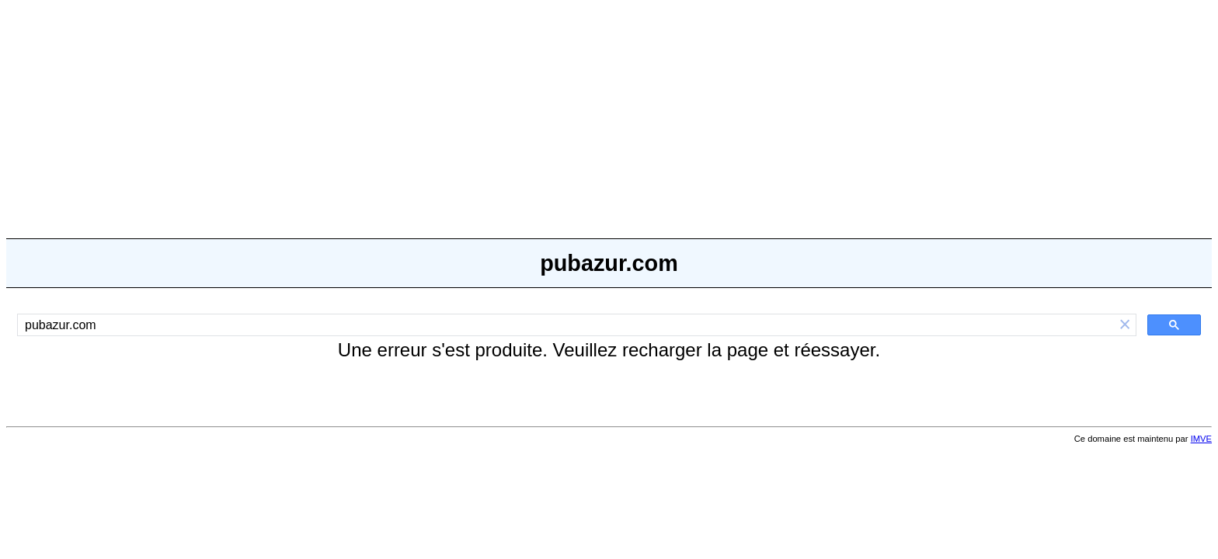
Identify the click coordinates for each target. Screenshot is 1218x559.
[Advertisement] (609, 115)
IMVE (1201, 438)
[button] (1124, 324)
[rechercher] (566, 325)
